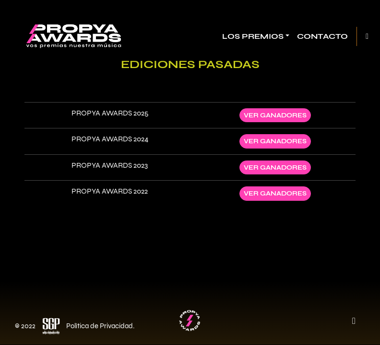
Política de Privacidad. (100, 326)
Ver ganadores (275, 115)
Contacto (322, 36)
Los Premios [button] (253, 36)
